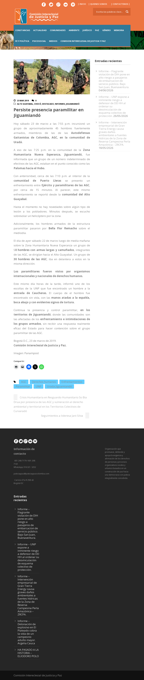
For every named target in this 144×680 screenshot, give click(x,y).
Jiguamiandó (73, 104)
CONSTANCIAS (22, 30)
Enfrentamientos (71, 382)
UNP (38, 386)
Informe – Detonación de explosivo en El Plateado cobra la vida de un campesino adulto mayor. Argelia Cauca (27, 632)
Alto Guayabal (25, 104)
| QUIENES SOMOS (97, 4)
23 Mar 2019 (23, 100)
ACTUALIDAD (40, 30)
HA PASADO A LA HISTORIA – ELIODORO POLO (28, 653)
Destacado (48, 104)
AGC (23, 382)
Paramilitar (23, 386)
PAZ (97, 30)
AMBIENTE (74, 30)
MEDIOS (53, 41)
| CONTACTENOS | (120, 4)
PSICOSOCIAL (39, 41)
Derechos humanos (44, 382)
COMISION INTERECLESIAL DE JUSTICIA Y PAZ (83, 41)
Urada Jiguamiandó (59, 386)
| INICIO (82, 4)
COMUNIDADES (58, 30)
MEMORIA (119, 30)
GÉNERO (106, 30)
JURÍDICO (87, 30)
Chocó (37, 104)
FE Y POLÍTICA (22, 41)
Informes (60, 104)
